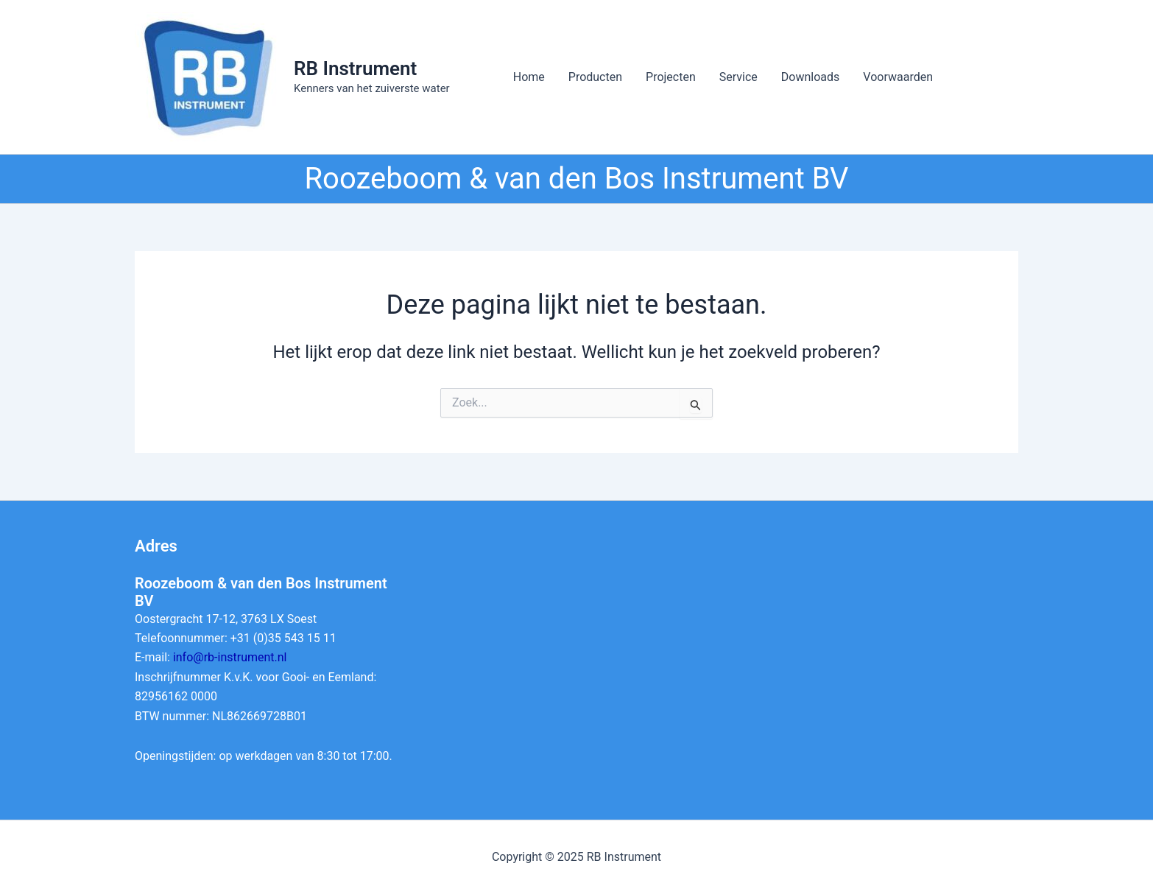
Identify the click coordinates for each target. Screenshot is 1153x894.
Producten (595, 77)
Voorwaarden (898, 77)
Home (529, 77)
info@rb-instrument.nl (230, 657)
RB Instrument (355, 68)
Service (738, 77)
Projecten (671, 77)
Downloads (810, 77)
